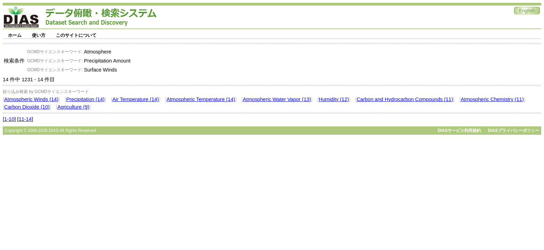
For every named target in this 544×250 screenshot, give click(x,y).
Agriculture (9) (73, 107)
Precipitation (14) (85, 99)
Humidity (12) (334, 99)
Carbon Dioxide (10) (27, 107)
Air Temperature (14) (135, 99)
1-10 (9, 119)
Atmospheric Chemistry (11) (492, 99)
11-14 (25, 119)
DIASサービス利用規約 (459, 130)
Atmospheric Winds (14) (31, 99)
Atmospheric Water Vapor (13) (277, 99)
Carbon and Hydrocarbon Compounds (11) (405, 99)
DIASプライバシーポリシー (513, 130)
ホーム (15, 35)
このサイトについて (76, 35)
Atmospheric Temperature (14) (201, 99)
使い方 (38, 35)
